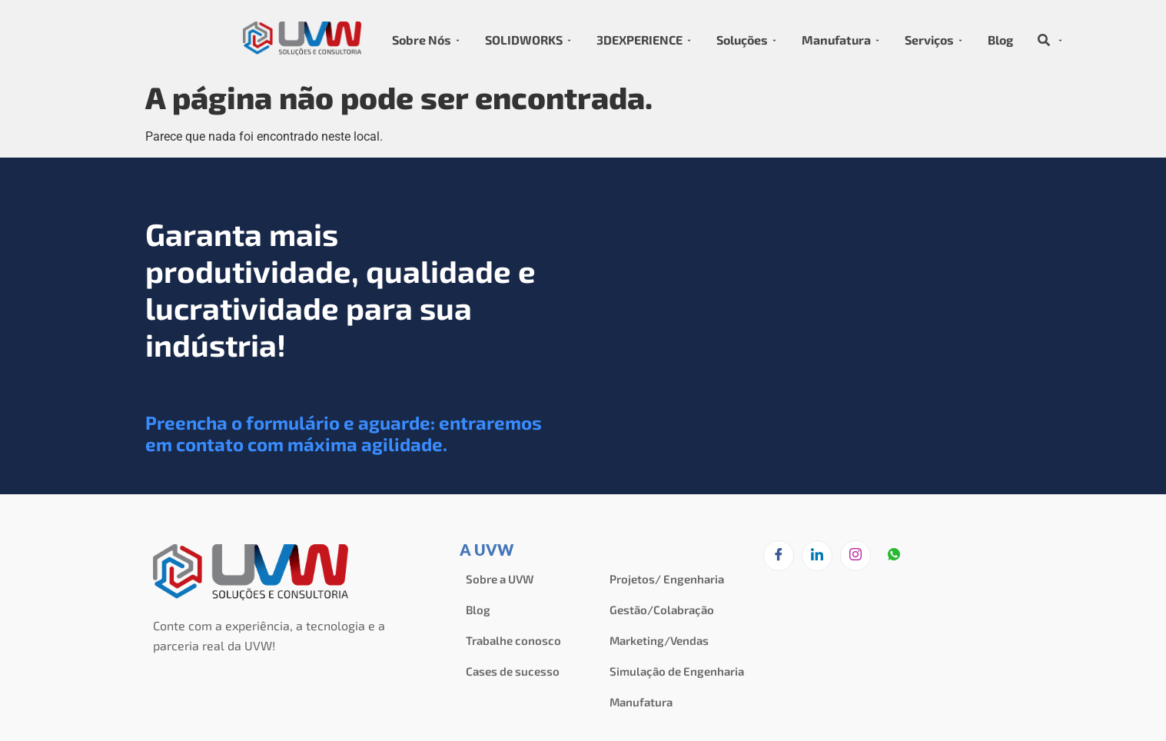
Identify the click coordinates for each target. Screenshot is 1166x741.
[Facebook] (778, 555)
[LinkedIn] (817, 555)
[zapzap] (894, 556)
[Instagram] (855, 555)
